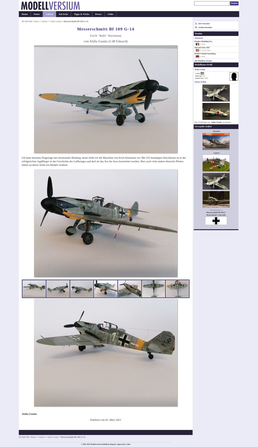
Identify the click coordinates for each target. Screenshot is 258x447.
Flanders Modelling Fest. (203, 41)
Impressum (121, 444)
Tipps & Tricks (81, 14)
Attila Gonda (55, 21)
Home (25, 14)
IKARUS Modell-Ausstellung (205, 54)
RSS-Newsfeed (204, 24)
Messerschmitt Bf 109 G (216, 212)
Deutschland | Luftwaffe (216, 215)
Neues (37, 14)
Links (128, 444)
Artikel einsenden (205, 27)
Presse (98, 14)
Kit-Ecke (63, 14)
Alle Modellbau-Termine (203, 61)
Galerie (49, 14)
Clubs (110, 14)
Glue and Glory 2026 (201, 48)
